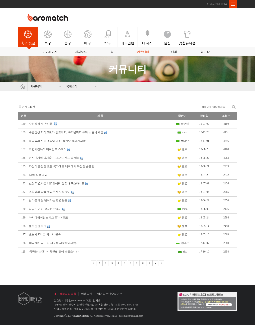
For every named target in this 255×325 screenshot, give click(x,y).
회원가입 (222, 4)
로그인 (213, 4)
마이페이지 (49, 51)
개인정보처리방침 (65, 293)
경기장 (205, 51)
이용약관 (86, 293)
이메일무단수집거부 (109, 293)
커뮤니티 (143, 51)
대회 (174, 51)
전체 (24, 106)
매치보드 (81, 51)
